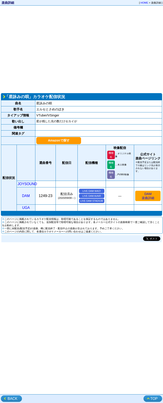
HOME (144, 2)
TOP (154, 399)
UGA (26, 208)
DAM (26, 196)
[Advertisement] (42, 49)
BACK (12, 399)
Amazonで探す (58, 140)
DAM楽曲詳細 (148, 196)
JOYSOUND (27, 184)
